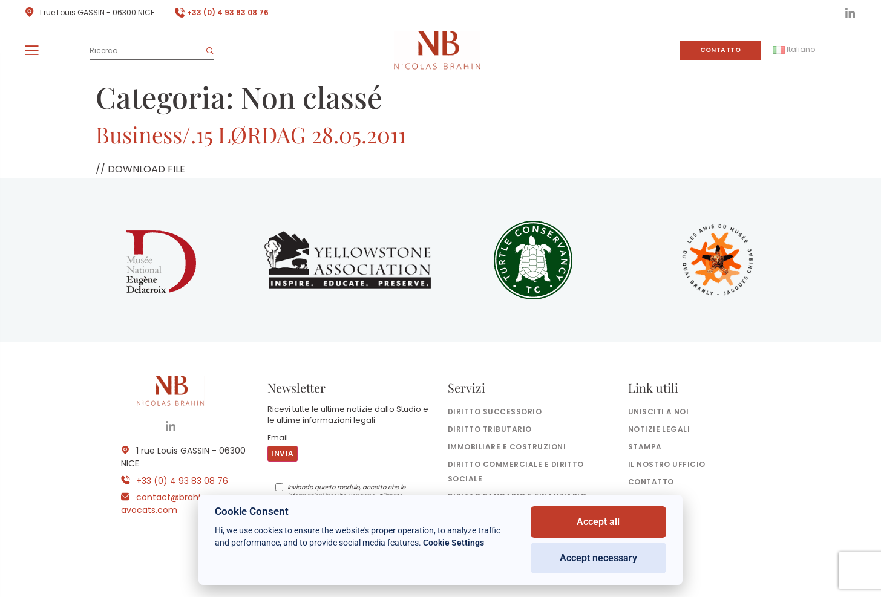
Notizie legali (659, 429)
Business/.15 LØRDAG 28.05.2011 (251, 134)
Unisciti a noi (658, 411)
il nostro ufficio (667, 464)
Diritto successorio (495, 411)
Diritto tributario (490, 429)
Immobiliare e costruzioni (507, 447)
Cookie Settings (453, 542)
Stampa (645, 447)
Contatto (720, 49)
